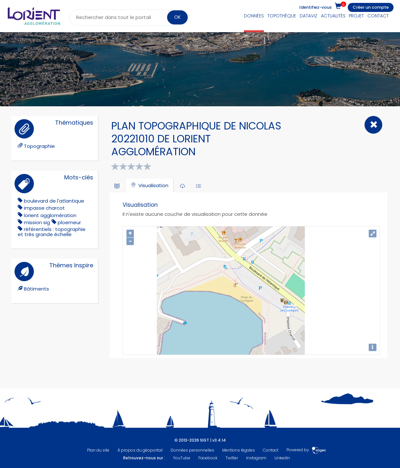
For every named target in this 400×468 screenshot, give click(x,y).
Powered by (306, 450)
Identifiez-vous (315, 7)
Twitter (231, 458)
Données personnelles (192, 450)
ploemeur (69, 222)
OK (177, 17)
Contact (378, 16)
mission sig (37, 222)
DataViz (308, 16)
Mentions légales (238, 450)
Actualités (333, 16)
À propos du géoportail (140, 450)
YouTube (181, 458)
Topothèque (281, 16)
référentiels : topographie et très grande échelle (51, 232)
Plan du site (98, 450)
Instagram (256, 458)
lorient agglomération (50, 215)
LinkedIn (282, 458)
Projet (356, 16)
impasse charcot (44, 208)
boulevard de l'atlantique (54, 200)
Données (254, 16)
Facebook (207, 458)
